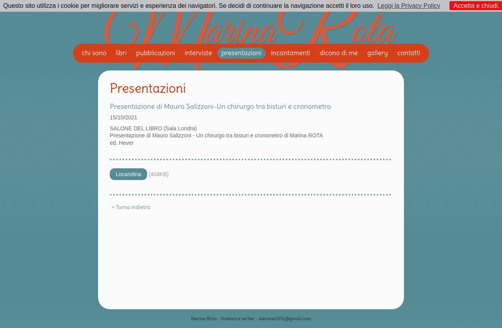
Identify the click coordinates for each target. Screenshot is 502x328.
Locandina (128, 174)
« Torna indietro (131, 207)
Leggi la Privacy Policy (408, 5)
